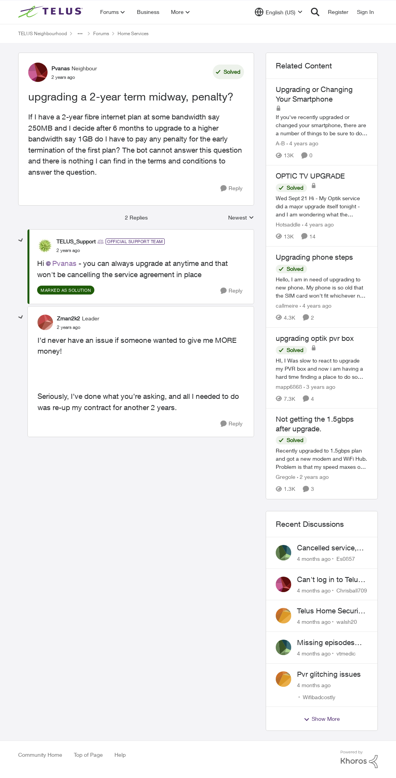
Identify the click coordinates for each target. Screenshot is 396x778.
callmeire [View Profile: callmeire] (287, 305)
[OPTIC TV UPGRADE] (322, 206)
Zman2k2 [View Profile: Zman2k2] (68, 318)
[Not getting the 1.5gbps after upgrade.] (322, 459)
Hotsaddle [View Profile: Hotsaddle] (288, 224)
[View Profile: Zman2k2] (45, 322)
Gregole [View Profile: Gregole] (285, 477)
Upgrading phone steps (314, 257)
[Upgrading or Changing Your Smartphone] (322, 125)
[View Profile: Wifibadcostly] (283, 679)
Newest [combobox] (241, 217)
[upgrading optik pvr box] (322, 368)
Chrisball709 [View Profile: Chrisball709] (351, 590)
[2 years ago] (313, 477)
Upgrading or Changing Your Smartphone (314, 94)
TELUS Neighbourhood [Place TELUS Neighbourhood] (42, 33)
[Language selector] (278, 12)
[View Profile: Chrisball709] (283, 584)
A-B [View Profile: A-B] (280, 143)
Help (120, 754)
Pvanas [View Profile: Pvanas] (60, 68)
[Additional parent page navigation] (80, 33)
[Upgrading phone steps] (322, 287)
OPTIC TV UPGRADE (310, 176)
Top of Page (88, 754)
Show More (322, 718)
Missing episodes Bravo (326, 642)
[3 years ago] (319, 386)
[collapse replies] (21, 240)
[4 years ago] (302, 143)
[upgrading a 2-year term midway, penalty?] (68, 250)
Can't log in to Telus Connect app (329, 579)
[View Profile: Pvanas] (38, 72)
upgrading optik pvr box (315, 338)
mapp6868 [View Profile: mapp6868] (289, 386)
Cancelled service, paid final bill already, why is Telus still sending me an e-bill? (332, 548)
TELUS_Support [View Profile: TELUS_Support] (76, 241)
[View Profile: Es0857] (283, 552)
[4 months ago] (314, 559)
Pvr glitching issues (329, 674)
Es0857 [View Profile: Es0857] (345, 558)
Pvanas (64, 263)
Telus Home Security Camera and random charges (330, 611)
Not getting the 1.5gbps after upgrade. (315, 424)
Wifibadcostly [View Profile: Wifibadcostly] (319, 696)
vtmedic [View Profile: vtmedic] (346, 653)
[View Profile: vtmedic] (283, 647)
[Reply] (231, 188)
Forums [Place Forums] (101, 33)
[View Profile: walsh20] (283, 615)
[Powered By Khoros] (359, 759)
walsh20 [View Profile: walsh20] (346, 621)
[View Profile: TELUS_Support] (45, 246)
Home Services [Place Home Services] (133, 33)
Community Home (40, 754)
